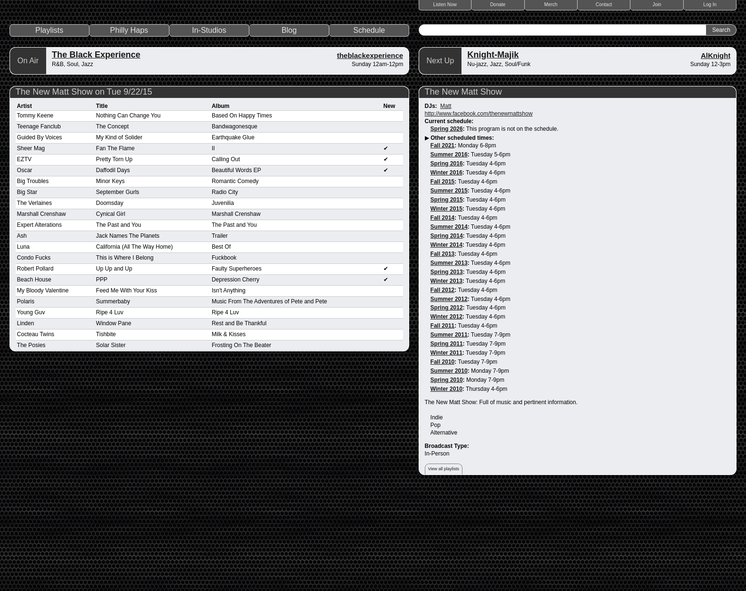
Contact (604, 4)
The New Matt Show (463, 191)
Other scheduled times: (462, 237)
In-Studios (209, 130)
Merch (551, 4)
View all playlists (443, 568)
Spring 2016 (447, 263)
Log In (710, 4)
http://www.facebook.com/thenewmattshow (479, 213)
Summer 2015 (449, 290)
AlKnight (715, 155)
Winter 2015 (446, 308)
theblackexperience (370, 155)
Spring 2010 (447, 479)
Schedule (369, 130)
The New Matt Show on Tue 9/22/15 (84, 191)
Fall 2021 (443, 245)
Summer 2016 (449, 254)
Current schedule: (449, 220)
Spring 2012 (447, 407)
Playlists (49, 130)
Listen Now (445, 4)
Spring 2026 (447, 228)
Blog (289, 130)
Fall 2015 (443, 281)
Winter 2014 (446, 344)
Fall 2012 (443, 389)
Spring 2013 (447, 371)
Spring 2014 (447, 335)
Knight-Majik (493, 154)
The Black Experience (96, 154)
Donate (497, 4)
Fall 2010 (443, 461)
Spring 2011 (447, 443)
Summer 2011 (449, 434)
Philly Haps (129, 130)
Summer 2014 (449, 326)
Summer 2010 (449, 470)
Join (657, 4)
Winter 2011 (446, 452)
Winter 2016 (446, 272)
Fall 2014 (443, 317)
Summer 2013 (449, 362)
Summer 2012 (449, 398)
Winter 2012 (446, 416)
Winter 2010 (446, 488)
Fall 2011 (443, 425)
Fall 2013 (443, 353)
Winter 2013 (446, 380)
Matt (445, 205)
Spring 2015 (447, 299)
